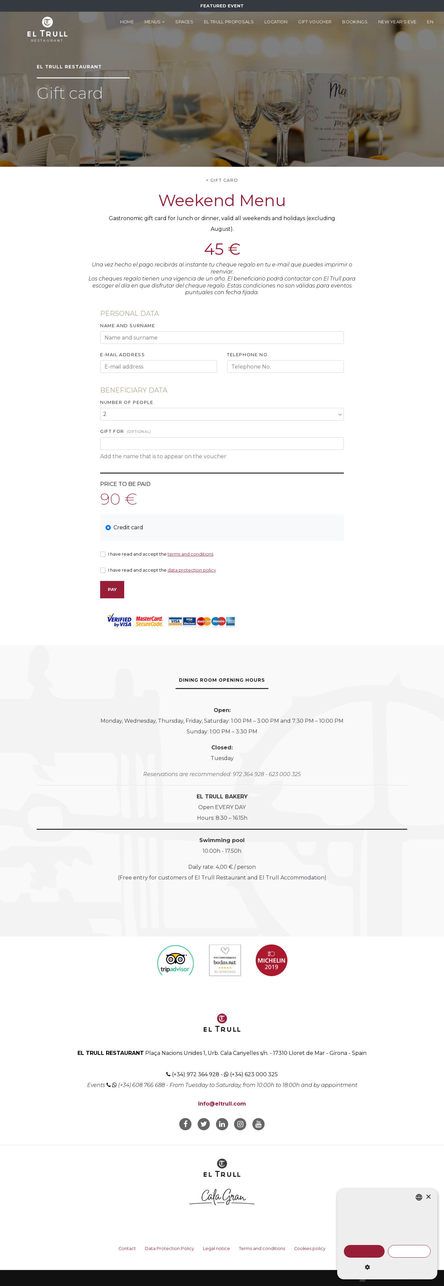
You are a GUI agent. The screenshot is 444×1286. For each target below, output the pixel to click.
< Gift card (222, 180)
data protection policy (192, 570)
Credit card (128, 527)
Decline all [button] (409, 1251)
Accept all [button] (364, 1251)
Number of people (127, 402)
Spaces (184, 21)
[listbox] (419, 1197)
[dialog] (387, 1234)
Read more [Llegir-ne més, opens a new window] (367, 1238)
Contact (127, 1248)
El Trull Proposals (229, 21)
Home (127, 21)
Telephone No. (248, 354)
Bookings (355, 21)
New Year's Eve (397, 21)
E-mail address (122, 354)
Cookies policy (309, 1248)
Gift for (126, 431)
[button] (387, 1267)
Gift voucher (314, 21)
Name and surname (127, 325)
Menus (155, 21)
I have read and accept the (160, 554)
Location (276, 21)
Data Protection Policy (169, 1248)
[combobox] (222, 414)
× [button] (428, 1197)
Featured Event (222, 5)
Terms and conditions (262, 1248)
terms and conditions (190, 554)
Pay (112, 589)
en (430, 21)
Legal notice (216, 1248)
